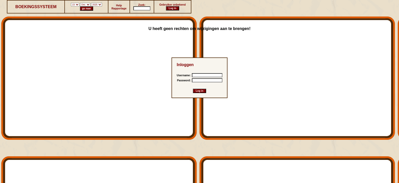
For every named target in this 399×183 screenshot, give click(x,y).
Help (119, 5)
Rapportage (118, 8)
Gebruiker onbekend (172, 4)
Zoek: (141, 4)
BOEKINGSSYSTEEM (35, 7)
